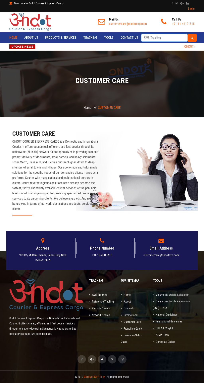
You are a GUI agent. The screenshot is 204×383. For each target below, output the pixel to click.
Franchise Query (131, 328)
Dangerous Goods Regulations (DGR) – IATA (171, 305)
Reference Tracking (101, 301)
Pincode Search (99, 308)
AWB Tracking (98, 294)
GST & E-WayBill (163, 328)
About (126, 301)
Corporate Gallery (164, 341)
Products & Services (60, 37)
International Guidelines (167, 321)
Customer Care (131, 321)
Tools (109, 37)
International (129, 315)
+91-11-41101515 (102, 255)
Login (191, 8)
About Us (31, 37)
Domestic (128, 308)
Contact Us (129, 37)
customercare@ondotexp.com (161, 255)
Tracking (90, 37)
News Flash (161, 335)
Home (13, 37)
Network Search (99, 315)
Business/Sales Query (131, 338)
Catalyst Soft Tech (94, 377)
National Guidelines (165, 314)
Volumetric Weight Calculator (171, 294)
